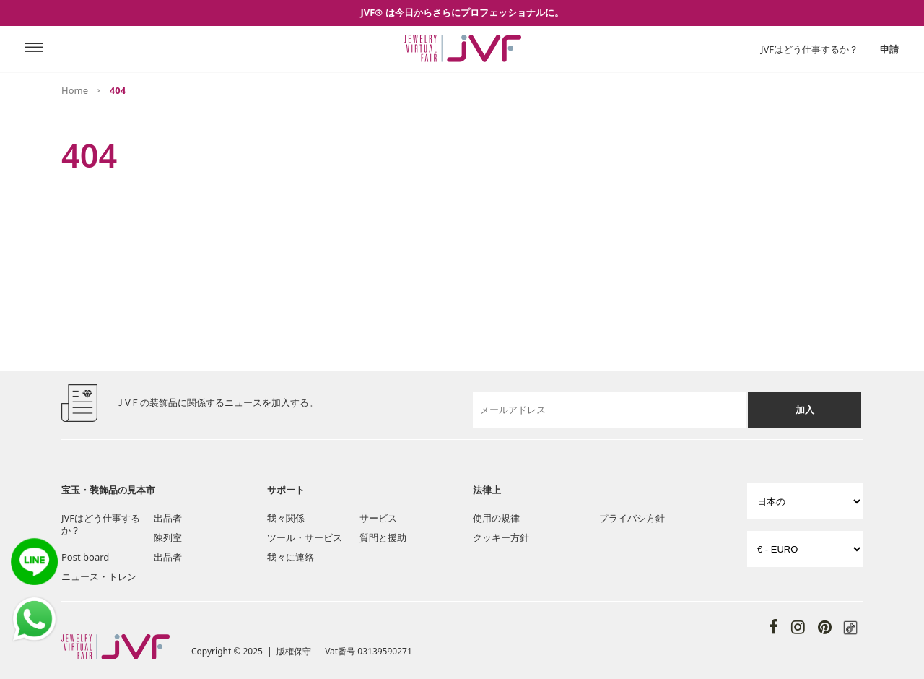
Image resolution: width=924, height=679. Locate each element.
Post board (85, 556)
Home (74, 90)
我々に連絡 (290, 556)
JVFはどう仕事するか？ (809, 49)
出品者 (168, 517)
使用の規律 (496, 517)
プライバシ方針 (632, 517)
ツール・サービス (304, 537)
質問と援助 (382, 537)
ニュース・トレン (98, 576)
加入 (805, 409)
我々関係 (286, 517)
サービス (378, 517)
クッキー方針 (501, 537)
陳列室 (168, 537)
